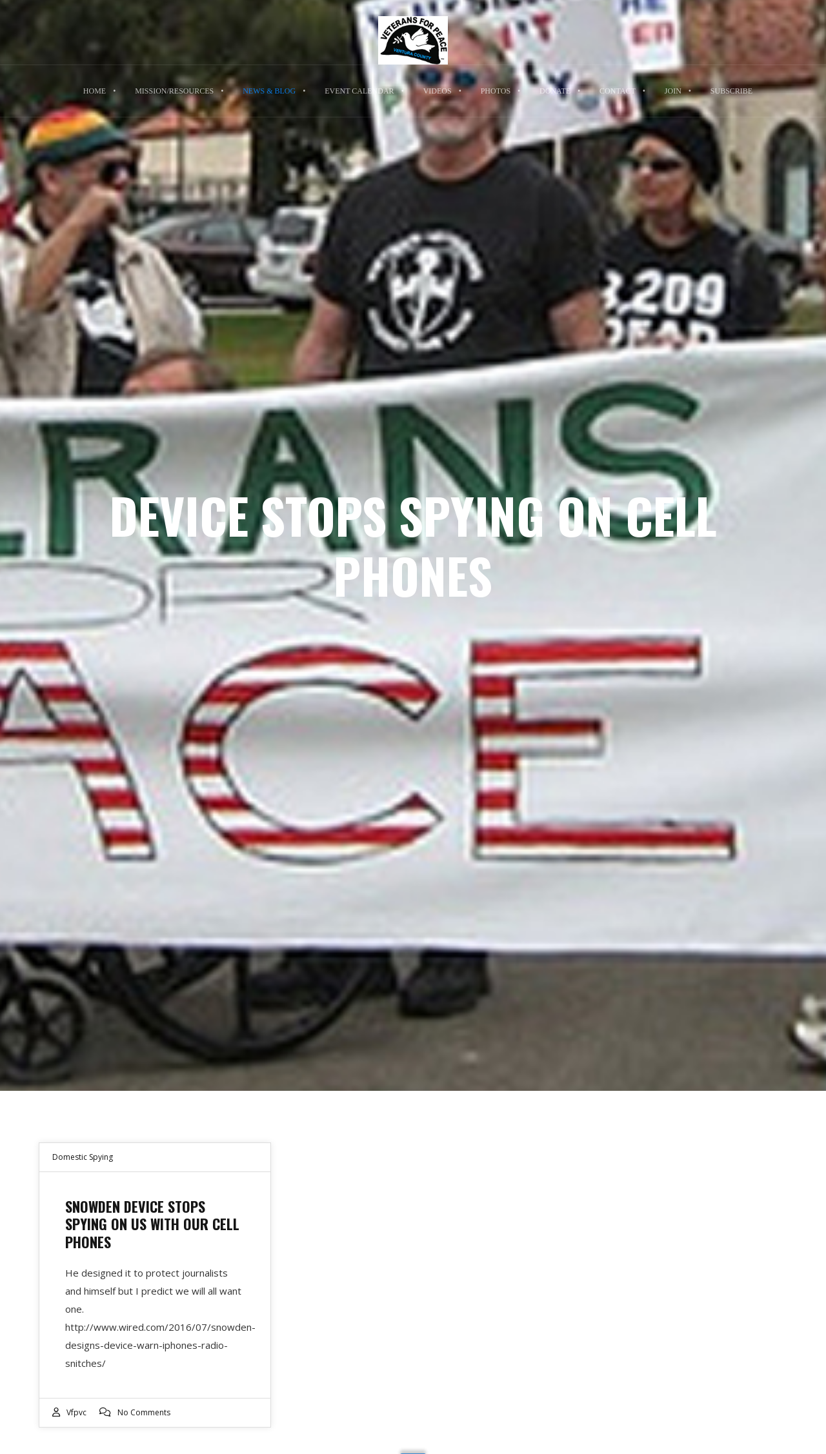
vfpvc (76, 1412)
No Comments (143, 1412)
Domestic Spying (82, 1156)
